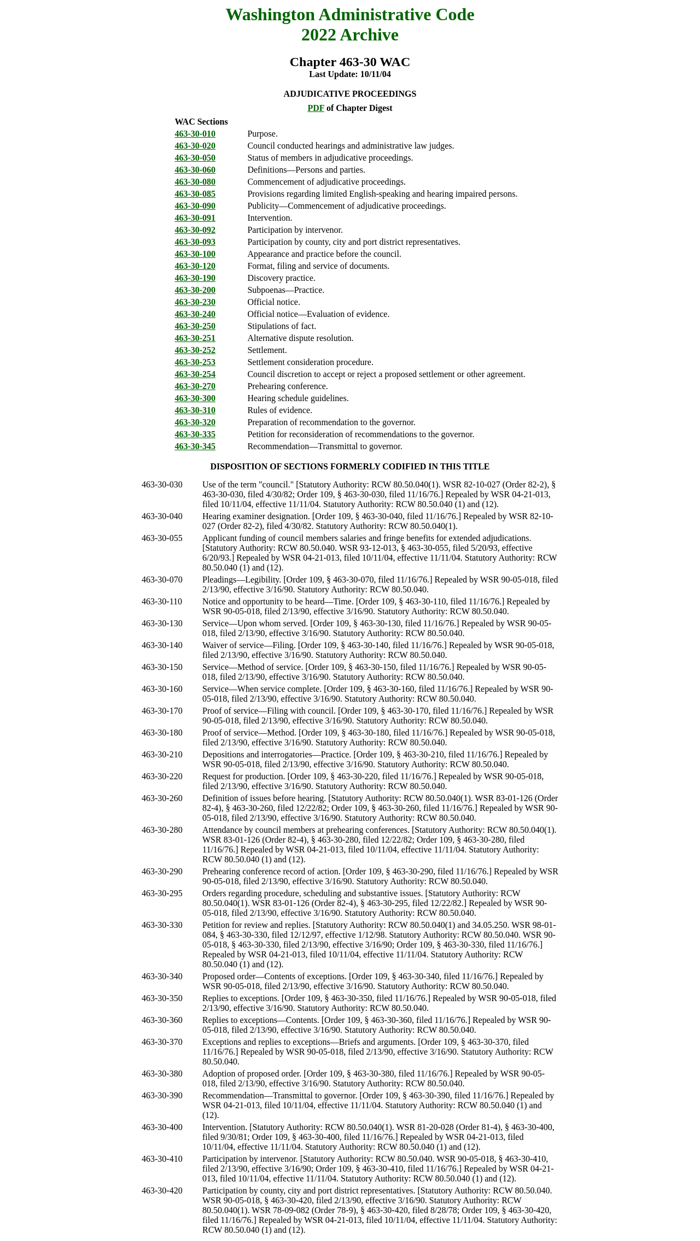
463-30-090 (194, 205)
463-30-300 (194, 398)
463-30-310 (194, 410)
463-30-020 (194, 145)
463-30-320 (194, 422)
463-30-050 (194, 157)
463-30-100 (194, 253)
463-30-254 (194, 374)
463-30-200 (194, 290)
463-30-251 (194, 338)
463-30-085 (194, 193)
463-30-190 (194, 278)
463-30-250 (194, 326)
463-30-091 (194, 217)
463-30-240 (194, 314)
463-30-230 (194, 302)
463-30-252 (194, 350)
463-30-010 (194, 133)
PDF (315, 108)
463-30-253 (194, 362)
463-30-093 (194, 241)
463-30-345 (194, 446)
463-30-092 (194, 229)
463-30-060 (194, 169)
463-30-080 (194, 181)
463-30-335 (194, 434)
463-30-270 (194, 386)
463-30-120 (194, 265)
